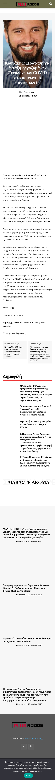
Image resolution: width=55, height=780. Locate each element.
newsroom (29, 92)
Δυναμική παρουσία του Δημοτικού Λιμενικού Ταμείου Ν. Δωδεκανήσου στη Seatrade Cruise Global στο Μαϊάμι (35, 410)
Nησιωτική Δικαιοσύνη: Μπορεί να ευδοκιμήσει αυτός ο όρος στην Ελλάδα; (35, 424)
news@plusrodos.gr (34, 738)
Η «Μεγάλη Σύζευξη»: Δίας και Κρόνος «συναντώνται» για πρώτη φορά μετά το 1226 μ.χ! (13, 351)
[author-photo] (9, 541)
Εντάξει (28, 776)
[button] (5, 4)
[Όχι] (51, 769)
